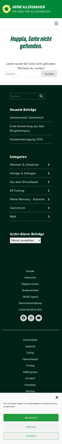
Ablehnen (31, 426)
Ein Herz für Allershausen (31, 11)
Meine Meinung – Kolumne (27, 199)
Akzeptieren (31, 417)
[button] (57, 397)
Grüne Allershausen (28, 7)
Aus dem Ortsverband (24, 182)
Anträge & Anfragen (23, 173)
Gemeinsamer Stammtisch (26, 117)
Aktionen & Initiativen (24, 164)
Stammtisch (17, 208)
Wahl (13, 216)
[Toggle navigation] (56, 23)
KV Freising (17, 190)
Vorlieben (31, 436)
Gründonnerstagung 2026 (26, 139)
